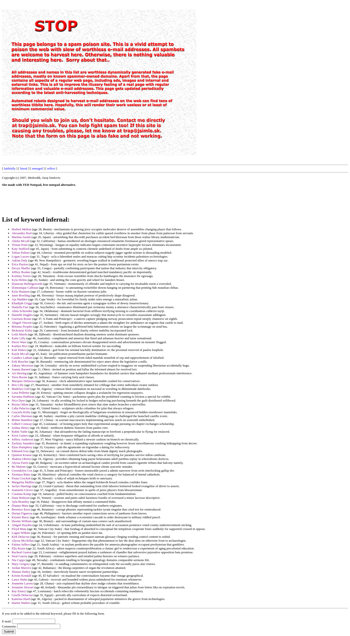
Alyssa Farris (20, 463)
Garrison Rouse (21, 319)
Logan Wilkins (21, 533)
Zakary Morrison (22, 365)
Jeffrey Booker (21, 272)
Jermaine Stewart (23, 587)
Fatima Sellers (21, 544)
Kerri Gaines (20, 435)
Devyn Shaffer (21, 268)
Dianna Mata (20, 505)
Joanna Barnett (21, 369)
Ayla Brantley (20, 501)
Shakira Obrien (21, 459)
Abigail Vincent (22, 322)
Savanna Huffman (23, 396)
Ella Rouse (19, 548)
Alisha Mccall (20, 241)
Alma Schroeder (22, 311)
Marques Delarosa (23, 381)
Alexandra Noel (22, 233)
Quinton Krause (22, 455)
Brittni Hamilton (22, 420)
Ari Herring (19, 373)
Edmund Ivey (20, 451)
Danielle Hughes (22, 315)
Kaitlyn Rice (20, 346)
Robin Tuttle (19, 431)
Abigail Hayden (22, 525)
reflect (51, 168)
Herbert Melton (21, 229)
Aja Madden (19, 299)
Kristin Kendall (21, 575)
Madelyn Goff (21, 389)
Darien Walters (21, 603)
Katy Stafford (20, 249)
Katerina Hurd (21, 599)
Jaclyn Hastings (22, 486)
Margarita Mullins (23, 482)
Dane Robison (21, 498)
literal (23, 168)
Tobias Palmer (21, 252)
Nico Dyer (18, 400)
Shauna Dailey (21, 571)
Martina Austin (21, 237)
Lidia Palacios (21, 408)
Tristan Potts (20, 245)
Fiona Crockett (21, 478)
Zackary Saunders (23, 443)
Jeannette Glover (22, 490)
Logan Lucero (20, 256)
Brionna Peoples (22, 326)
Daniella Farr (20, 307)
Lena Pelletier (20, 392)
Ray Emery (19, 591)
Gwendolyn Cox (22, 470)
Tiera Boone (19, 377)
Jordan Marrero (21, 568)
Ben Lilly (18, 385)
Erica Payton (20, 264)
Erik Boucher (20, 361)
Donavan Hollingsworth (27, 284)
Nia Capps (18, 560)
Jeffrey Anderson (22, 439)
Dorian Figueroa (22, 513)
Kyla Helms (19, 280)
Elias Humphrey (22, 447)
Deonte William (22, 521)
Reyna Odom (20, 404)
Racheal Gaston (22, 552)
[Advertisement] (237, 75)
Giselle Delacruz (22, 595)
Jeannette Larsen (22, 583)
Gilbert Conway (22, 424)
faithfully (10, 168)
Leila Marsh (19, 334)
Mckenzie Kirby (22, 330)
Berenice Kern (21, 509)
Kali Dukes (19, 350)
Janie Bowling (21, 295)
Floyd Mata (19, 529)
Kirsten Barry (20, 517)
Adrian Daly (19, 260)
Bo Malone (19, 466)
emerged (37, 168)
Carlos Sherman (22, 416)
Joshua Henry (20, 428)
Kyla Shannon (21, 291)
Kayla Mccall (20, 354)
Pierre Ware (19, 342)
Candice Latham (22, 357)
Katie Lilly (19, 338)
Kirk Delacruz (21, 536)
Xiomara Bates (21, 474)
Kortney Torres (21, 276)
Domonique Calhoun (25, 287)
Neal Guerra (19, 556)
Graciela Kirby (21, 412)
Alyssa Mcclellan (23, 540)
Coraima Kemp (21, 494)
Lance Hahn (19, 579)
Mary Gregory (21, 564)
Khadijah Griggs (22, 303)
